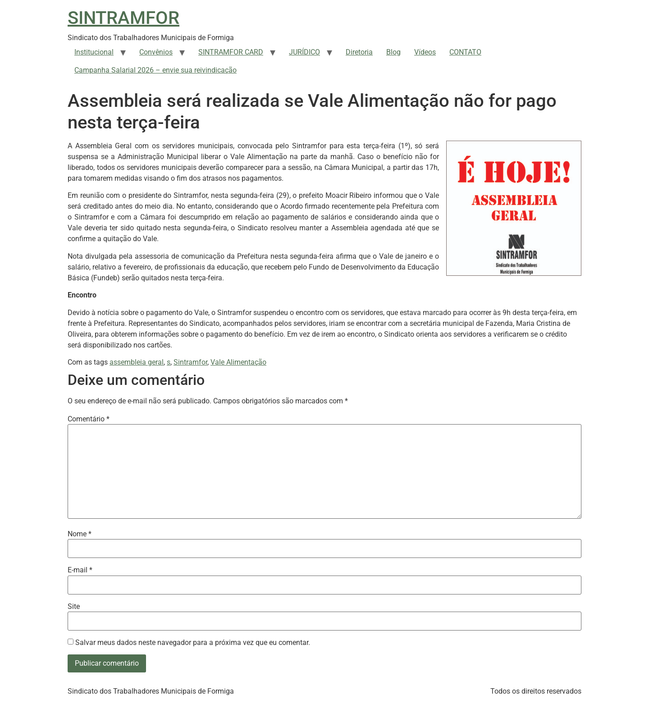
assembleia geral (137, 362)
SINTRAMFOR (123, 17)
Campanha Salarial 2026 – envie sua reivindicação (155, 70)
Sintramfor (190, 362)
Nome (79, 534)
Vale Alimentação (238, 362)
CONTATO (465, 52)
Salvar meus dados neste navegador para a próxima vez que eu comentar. (192, 642)
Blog (393, 52)
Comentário (89, 419)
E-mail (80, 570)
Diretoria (359, 52)
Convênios (156, 52)
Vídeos (425, 52)
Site (74, 606)
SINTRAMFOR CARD (230, 52)
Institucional (94, 52)
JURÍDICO (304, 52)
